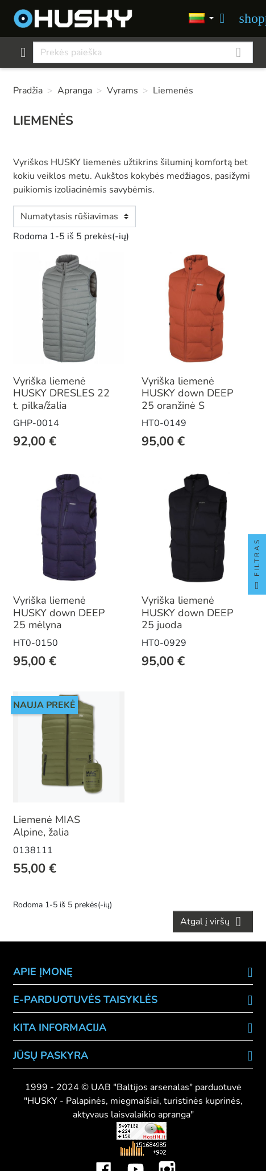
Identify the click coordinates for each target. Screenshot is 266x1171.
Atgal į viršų (213, 921)
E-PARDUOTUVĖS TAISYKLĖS (85, 999)
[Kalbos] (201, 19)
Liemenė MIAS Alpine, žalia (46, 826)
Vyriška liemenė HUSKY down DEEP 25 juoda (187, 612)
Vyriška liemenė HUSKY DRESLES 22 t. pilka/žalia (61, 393)
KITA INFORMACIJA (59, 1027)
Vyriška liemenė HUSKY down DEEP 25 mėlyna (59, 612)
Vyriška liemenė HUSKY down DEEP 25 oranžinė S (187, 393)
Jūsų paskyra (50, 1055)
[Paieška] (142, 52)
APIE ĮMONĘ (43, 971)
